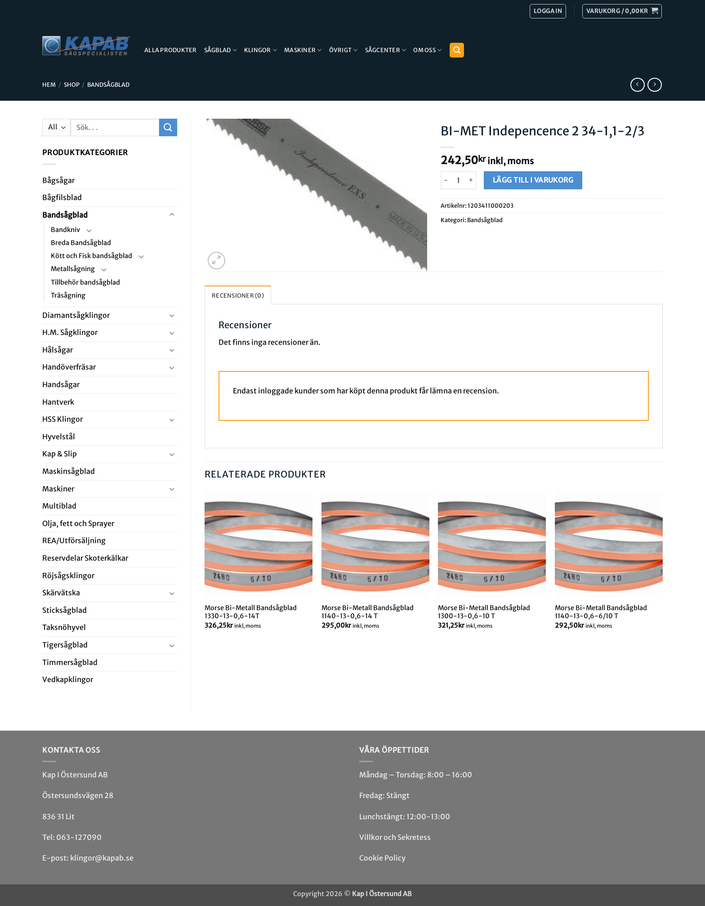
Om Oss (427, 50)
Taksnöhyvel (64, 627)
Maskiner (303, 50)
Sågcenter (385, 50)
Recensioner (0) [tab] (238, 295)
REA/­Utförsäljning (74, 540)
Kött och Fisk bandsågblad (91, 256)
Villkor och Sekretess (395, 837)
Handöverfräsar (69, 366)
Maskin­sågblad (68, 471)
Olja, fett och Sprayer (78, 523)
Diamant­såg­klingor (76, 315)
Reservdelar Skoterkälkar (85, 557)
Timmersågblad (70, 662)
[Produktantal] (458, 180)
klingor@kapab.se (102, 857)
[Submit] (168, 127)
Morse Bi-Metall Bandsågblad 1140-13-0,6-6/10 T (601, 612)
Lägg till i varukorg (533, 180)
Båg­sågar (58, 180)
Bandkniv (65, 230)
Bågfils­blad (62, 197)
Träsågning (68, 295)
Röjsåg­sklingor (68, 575)
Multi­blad (59, 505)
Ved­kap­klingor (67, 679)
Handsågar (61, 384)
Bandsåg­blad (108, 84)
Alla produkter (170, 50)
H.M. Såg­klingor (70, 332)
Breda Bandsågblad (81, 243)
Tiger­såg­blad (65, 644)
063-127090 (79, 837)
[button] (622, 11)
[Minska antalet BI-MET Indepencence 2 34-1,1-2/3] (446, 180)
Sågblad (220, 50)
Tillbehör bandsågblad (85, 282)
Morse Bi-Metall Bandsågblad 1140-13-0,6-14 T (367, 612)
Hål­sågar (57, 349)
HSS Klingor (62, 419)
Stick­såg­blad (64, 610)
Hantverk (58, 401)
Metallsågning (73, 269)
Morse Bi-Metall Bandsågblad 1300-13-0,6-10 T (484, 612)
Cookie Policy (382, 857)
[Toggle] (171, 215)
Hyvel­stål (58, 436)
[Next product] (637, 85)
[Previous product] (654, 85)
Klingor (260, 50)
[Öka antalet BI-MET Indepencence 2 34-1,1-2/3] (471, 180)
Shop (72, 84)
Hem (49, 84)
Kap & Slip (59, 453)
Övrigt (343, 50)
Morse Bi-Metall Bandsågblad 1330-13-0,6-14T (251, 612)
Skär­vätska (61, 592)
